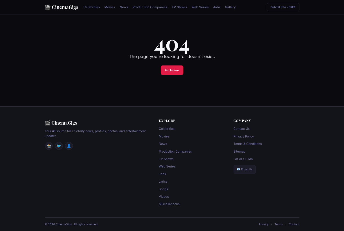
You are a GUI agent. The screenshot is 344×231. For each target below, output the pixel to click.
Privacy (263, 224)
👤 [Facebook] (69, 146)
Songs (163, 189)
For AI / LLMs (243, 159)
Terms (279, 224)
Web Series (200, 7)
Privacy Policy (244, 136)
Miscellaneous (169, 204)
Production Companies (150, 7)
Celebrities (91, 7)
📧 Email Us (245, 169)
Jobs (217, 7)
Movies (109, 7)
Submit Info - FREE (282, 7)
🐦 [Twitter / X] (59, 146)
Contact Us (242, 128)
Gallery (230, 7)
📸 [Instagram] (49, 146)
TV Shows (179, 7)
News (124, 7)
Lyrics (163, 181)
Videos (164, 196)
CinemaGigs (65, 7)
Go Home (172, 70)
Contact (294, 224)
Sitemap (239, 151)
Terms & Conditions (248, 144)
